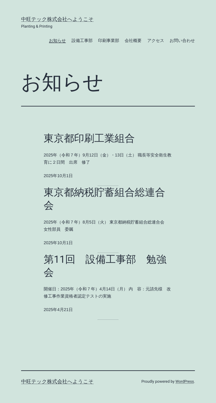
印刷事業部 (108, 40)
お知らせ (57, 40)
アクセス (155, 40)
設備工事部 (82, 40)
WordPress (185, 381)
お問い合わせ (182, 40)
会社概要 (133, 40)
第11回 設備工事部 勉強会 (105, 265)
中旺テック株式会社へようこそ (57, 19)
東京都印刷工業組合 (89, 138)
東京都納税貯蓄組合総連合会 (104, 198)
